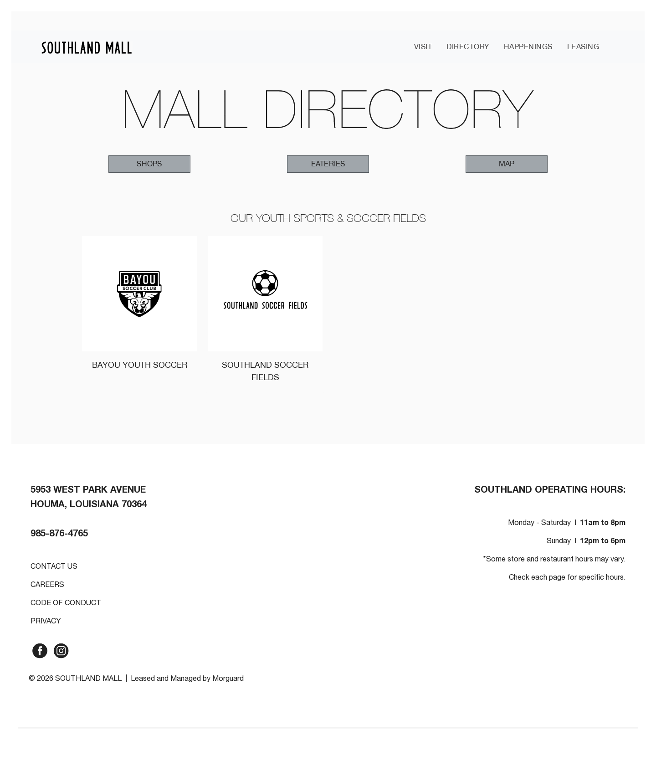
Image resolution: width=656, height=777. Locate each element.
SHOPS (149, 164)
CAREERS (47, 585)
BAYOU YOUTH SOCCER (139, 365)
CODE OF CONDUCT (66, 603)
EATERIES (328, 164)
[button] (149, 164)
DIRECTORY (467, 46)
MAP (507, 164)
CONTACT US (54, 567)
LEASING (583, 46)
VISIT (423, 46)
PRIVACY (46, 622)
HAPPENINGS (528, 46)
